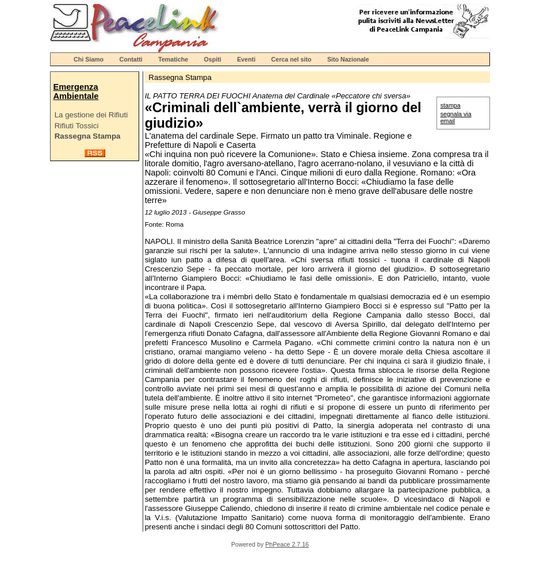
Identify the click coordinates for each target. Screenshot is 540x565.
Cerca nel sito (291, 59)
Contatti (131, 59)
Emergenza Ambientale (75, 91)
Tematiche (173, 59)
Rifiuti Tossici (77, 125)
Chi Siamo (89, 59)
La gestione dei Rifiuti (91, 114)
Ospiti (212, 59)
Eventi (246, 59)
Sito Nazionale (348, 59)
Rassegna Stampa (88, 136)
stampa (451, 105)
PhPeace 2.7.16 (287, 544)
